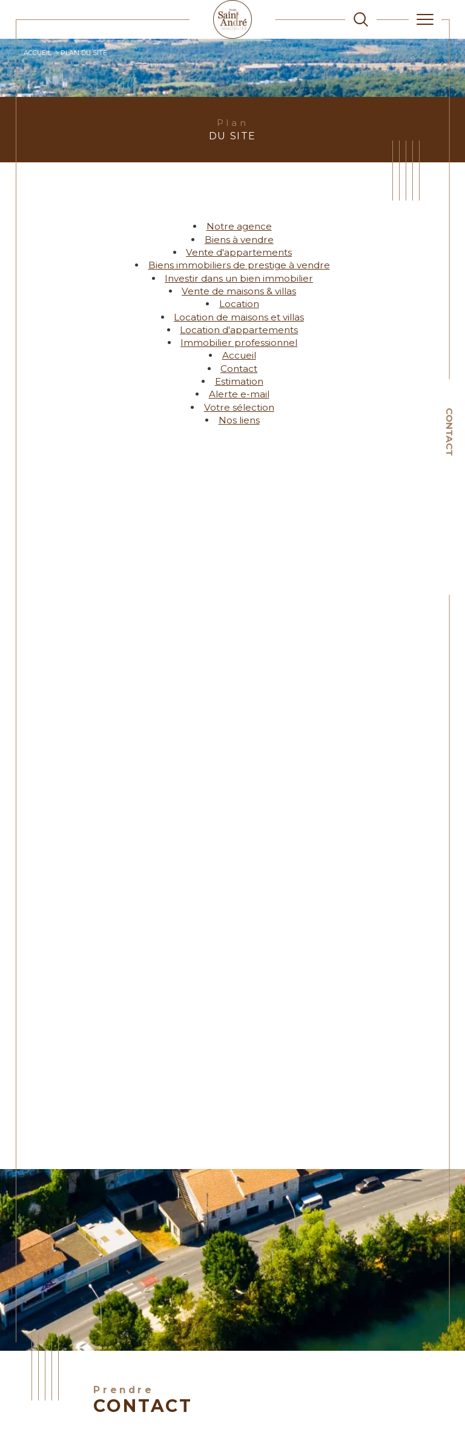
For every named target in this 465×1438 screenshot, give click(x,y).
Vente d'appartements (239, 252)
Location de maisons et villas (239, 317)
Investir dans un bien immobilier (239, 278)
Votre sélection (239, 407)
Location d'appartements (239, 330)
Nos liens (239, 420)
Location (239, 304)
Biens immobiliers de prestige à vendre (239, 265)
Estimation (239, 381)
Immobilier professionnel (238, 342)
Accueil (37, 53)
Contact (449, 432)
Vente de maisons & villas (239, 291)
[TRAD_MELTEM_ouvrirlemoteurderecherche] (361, 19)
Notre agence (239, 226)
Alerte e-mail (239, 394)
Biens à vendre (239, 239)
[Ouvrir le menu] (425, 19)
